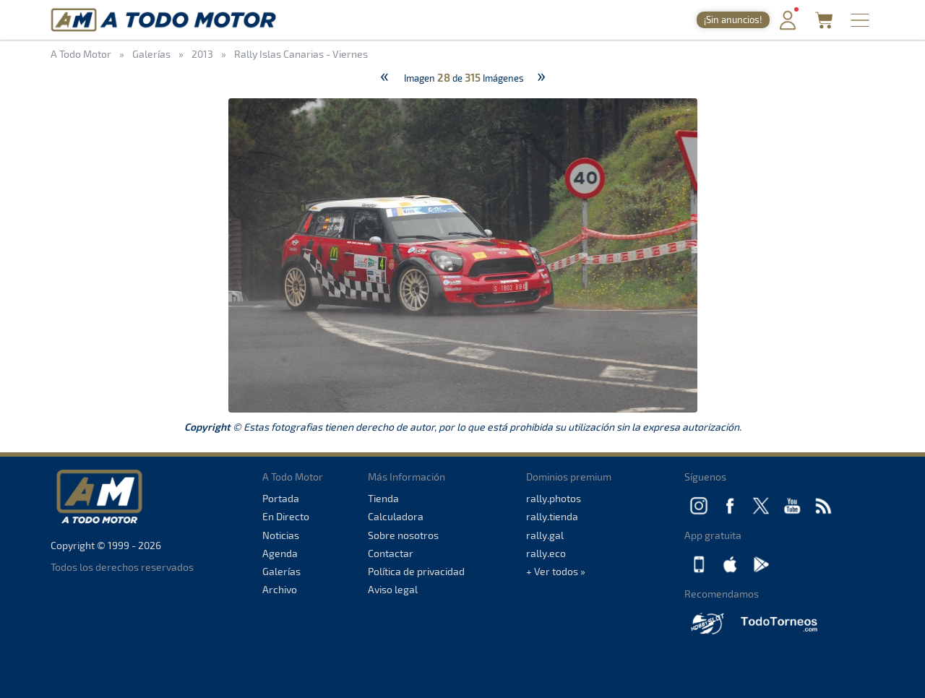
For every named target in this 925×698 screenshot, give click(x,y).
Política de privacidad (416, 571)
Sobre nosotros (403, 535)
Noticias (280, 535)
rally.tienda (552, 516)
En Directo (285, 516)
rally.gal (545, 535)
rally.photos (553, 498)
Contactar (390, 553)
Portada (280, 498)
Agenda (280, 553)
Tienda (383, 498)
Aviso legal (393, 589)
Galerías (281, 571)
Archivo (279, 589)
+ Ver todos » (555, 571)
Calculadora (395, 516)
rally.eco (546, 553)
